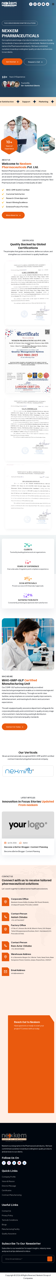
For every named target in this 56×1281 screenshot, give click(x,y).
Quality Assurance (9, 1233)
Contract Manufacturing (11, 1195)
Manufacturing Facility (11, 1229)
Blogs (4, 1224)
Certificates (6, 1190)
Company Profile (9, 1177)
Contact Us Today (14, 727)
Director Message (9, 1186)
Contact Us (6, 1211)
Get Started (12, 62)
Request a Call (35, 62)
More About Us (13, 215)
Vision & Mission (8, 1181)
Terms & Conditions (10, 1220)
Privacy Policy (7, 1215)
